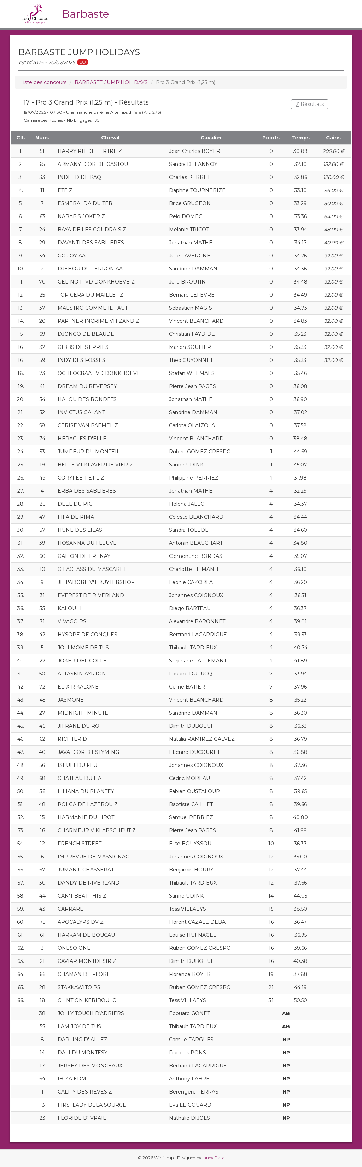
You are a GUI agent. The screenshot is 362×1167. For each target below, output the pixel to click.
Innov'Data (213, 1157)
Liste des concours (43, 82)
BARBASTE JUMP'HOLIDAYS (111, 82)
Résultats (310, 104)
